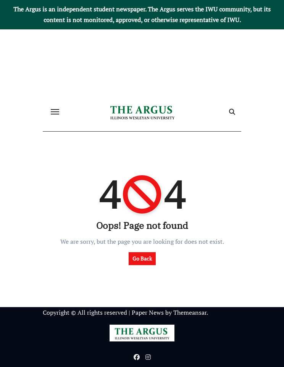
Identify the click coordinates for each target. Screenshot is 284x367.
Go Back (142, 258)
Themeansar (190, 312)
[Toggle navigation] (54, 112)
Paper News (148, 312)
